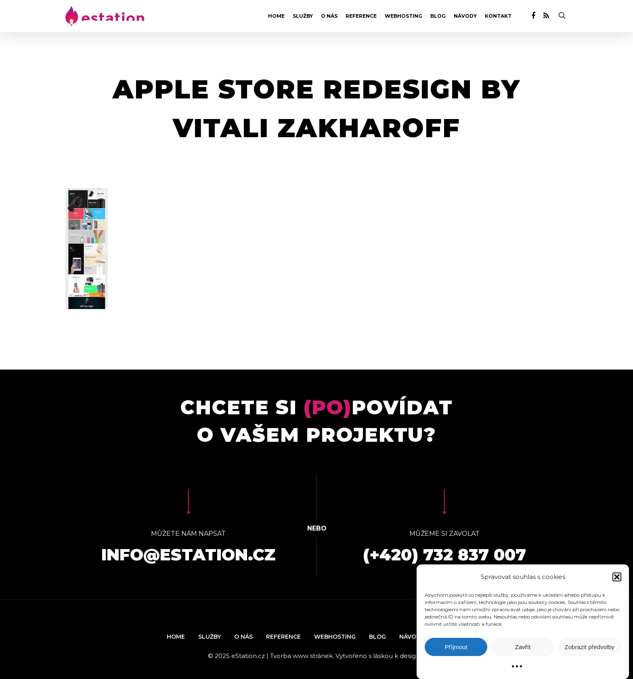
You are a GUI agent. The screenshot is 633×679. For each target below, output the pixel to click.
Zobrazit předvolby (589, 646)
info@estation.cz (188, 554)
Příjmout (456, 646)
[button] (617, 577)
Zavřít (522, 646)
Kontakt (498, 16)
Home (276, 16)
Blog (438, 16)
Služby (303, 16)
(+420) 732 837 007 (444, 554)
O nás (329, 16)
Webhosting (403, 16)
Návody (465, 16)
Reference (361, 16)
